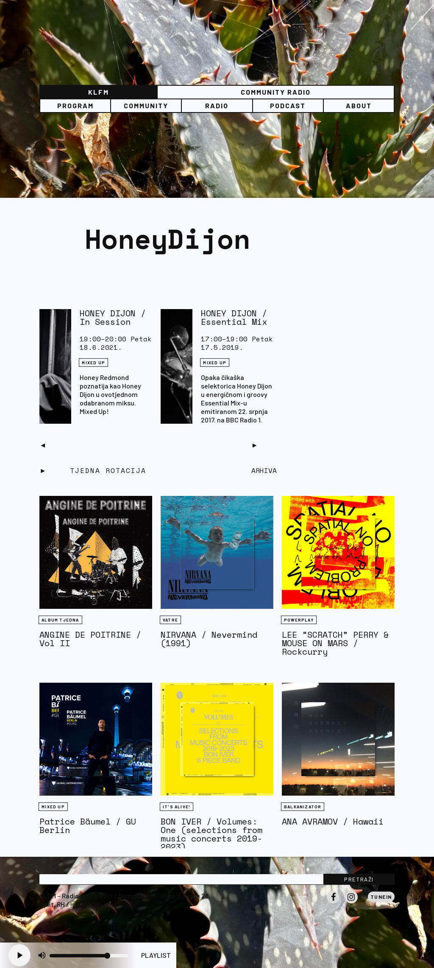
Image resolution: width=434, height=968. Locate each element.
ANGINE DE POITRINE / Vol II (90, 638)
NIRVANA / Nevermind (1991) (209, 638)
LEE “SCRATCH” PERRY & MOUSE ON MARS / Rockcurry (335, 643)
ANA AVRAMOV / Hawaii (333, 821)
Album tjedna (60, 619)
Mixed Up (93, 362)
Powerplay (299, 619)
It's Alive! (176, 806)
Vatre (170, 619)
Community (146, 105)
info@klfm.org (92, 904)
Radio (216, 105)
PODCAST (288, 105)
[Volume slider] (89, 955)
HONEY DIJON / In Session (113, 317)
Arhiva (264, 470)
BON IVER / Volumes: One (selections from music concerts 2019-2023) (211, 834)
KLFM (98, 92)
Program (75, 105)
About (359, 105)
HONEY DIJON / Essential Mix (234, 317)
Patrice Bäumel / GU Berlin (87, 825)
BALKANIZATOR (302, 806)
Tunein (381, 897)
